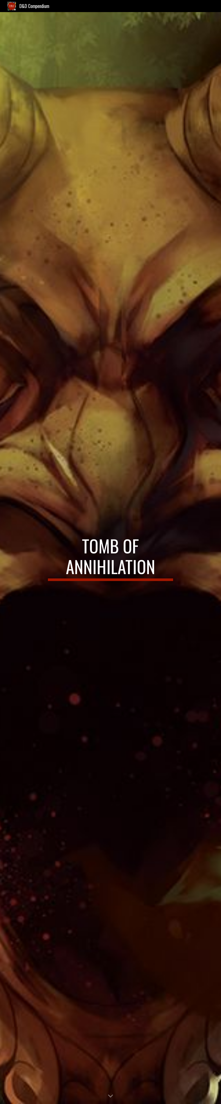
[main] (110, 558)
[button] (110, 1096)
